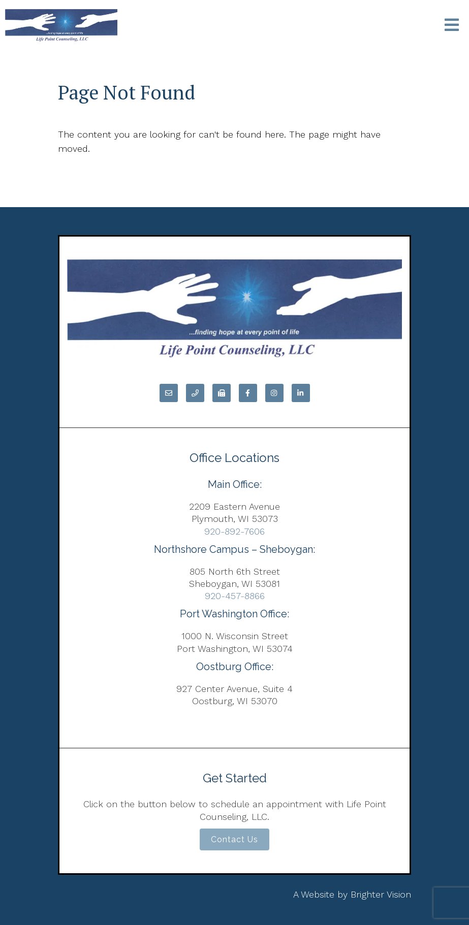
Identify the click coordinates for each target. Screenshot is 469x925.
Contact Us (234, 839)
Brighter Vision (381, 894)
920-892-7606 (234, 531)
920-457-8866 (235, 595)
